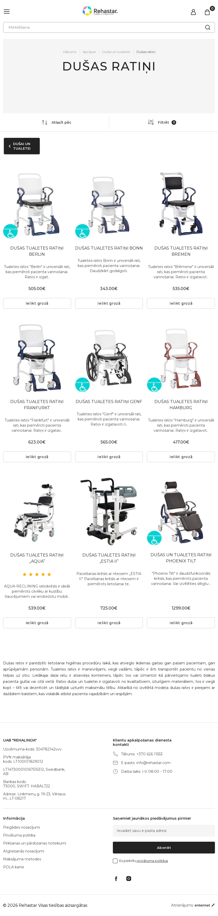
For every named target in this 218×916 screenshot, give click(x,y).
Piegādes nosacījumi (21, 827)
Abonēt (164, 848)
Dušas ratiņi (145, 52)
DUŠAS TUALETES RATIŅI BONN (109, 248)
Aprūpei (89, 52)
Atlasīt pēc (56, 122)
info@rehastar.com (153, 763)
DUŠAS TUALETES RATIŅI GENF (109, 401)
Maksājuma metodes (22, 859)
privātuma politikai (152, 861)
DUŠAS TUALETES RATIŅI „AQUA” (37, 558)
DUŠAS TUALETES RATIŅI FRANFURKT (37, 404)
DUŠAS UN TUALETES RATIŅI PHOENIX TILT (181, 557)
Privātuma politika (19, 835)
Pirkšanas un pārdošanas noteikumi (34, 843)
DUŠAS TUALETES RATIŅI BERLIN (37, 251)
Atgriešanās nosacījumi (23, 851)
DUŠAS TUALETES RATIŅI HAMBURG (181, 404)
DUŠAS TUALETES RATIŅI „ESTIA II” (109, 558)
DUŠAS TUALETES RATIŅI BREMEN (181, 251)
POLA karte (13, 867)
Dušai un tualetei (116, 52)
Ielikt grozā (37, 303)
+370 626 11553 (149, 754)
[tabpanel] (37, 512)
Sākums (69, 52)
